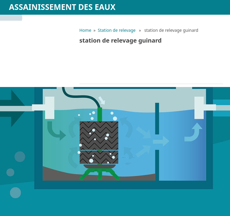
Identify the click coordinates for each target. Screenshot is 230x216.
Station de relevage (117, 30)
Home (85, 30)
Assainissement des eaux (62, 7)
